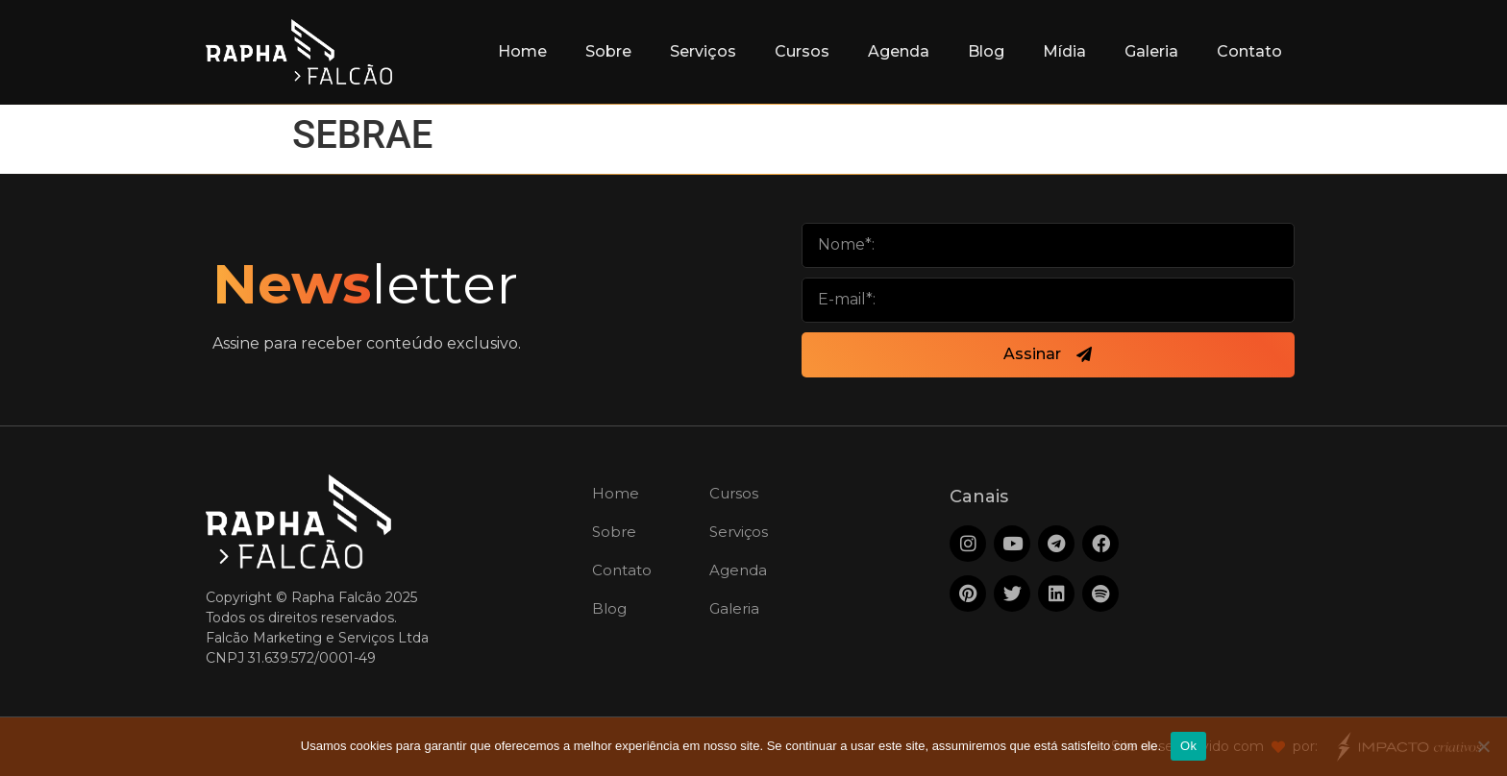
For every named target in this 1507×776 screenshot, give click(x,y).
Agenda (898, 51)
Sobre (608, 51)
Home (522, 51)
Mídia (1064, 51)
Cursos (802, 51)
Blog (986, 51)
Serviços (703, 51)
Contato (1249, 51)
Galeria (1151, 51)
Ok (1188, 746)
